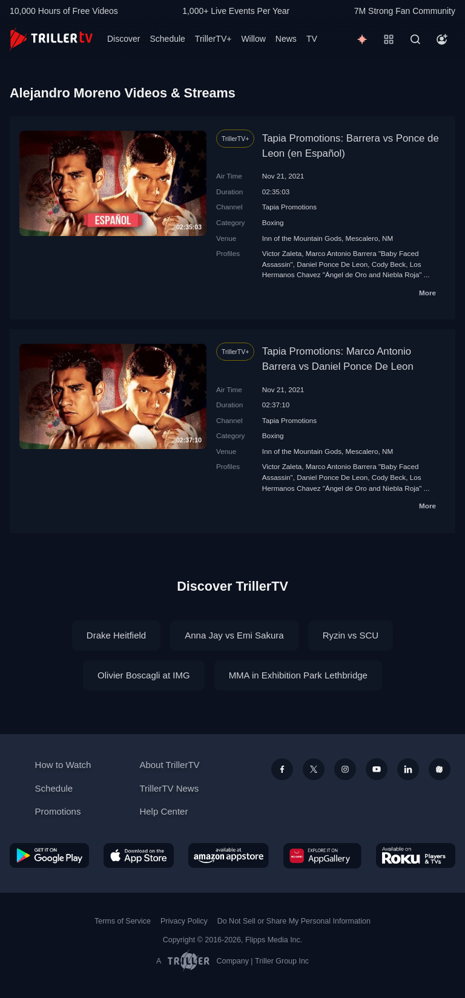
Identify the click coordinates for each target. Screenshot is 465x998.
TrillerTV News (169, 788)
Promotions (58, 811)
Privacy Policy (184, 921)
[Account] (442, 39)
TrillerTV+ (213, 39)
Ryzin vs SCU (351, 635)
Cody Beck (389, 264)
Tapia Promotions (289, 207)
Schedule (167, 39)
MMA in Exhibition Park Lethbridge (298, 675)
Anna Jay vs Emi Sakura (234, 635)
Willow (253, 39)
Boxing (273, 222)
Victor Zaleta (282, 253)
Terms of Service (122, 921)
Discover (123, 39)
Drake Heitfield (116, 635)
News (286, 39)
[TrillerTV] (51, 39)
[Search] (415, 39)
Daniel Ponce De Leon (332, 264)
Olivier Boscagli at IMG (143, 675)
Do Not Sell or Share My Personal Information (294, 921)
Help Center (163, 811)
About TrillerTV (169, 765)
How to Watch (63, 765)
